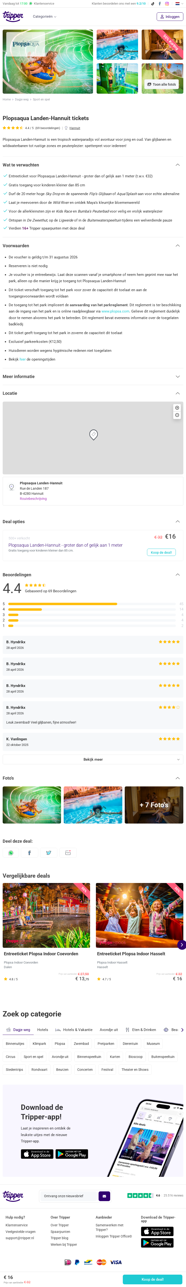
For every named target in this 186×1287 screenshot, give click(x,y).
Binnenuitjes (15, 1044)
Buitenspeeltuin (163, 1057)
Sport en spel (41, 99)
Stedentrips (14, 1070)
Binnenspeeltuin (89, 1057)
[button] (93, 165)
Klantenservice (17, 1225)
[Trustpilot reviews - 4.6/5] (155, 1196)
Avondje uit (109, 1030)
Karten (115, 1057)
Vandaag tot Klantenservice (28, 3)
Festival (107, 1070)
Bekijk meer (93, 759)
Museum (153, 1044)
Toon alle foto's (161, 84)
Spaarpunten (60, 1232)
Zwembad (81, 1044)
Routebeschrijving (33, 499)
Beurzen (62, 1070)
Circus (10, 1057)
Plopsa (60, 1044)
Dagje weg (22, 99)
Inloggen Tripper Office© (114, 1236)
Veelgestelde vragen (21, 1232)
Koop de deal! (153, 1279)
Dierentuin (130, 1044)
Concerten (85, 1070)
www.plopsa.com (115, 311)
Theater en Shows (135, 1070)
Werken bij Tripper (64, 1244)
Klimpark (39, 1044)
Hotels (42, 1030)
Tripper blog (59, 1238)
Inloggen (170, 17)
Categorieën (43, 16)
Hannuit (75, 128)
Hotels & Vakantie (74, 1029)
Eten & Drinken (140, 1030)
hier (23, 359)
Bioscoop (136, 1057)
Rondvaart (39, 1070)
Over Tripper (60, 1225)
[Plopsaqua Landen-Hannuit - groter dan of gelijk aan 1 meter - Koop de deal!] (93, 545)
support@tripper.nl (20, 1238)
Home (7, 99)
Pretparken (106, 1044)
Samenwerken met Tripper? (110, 1227)
